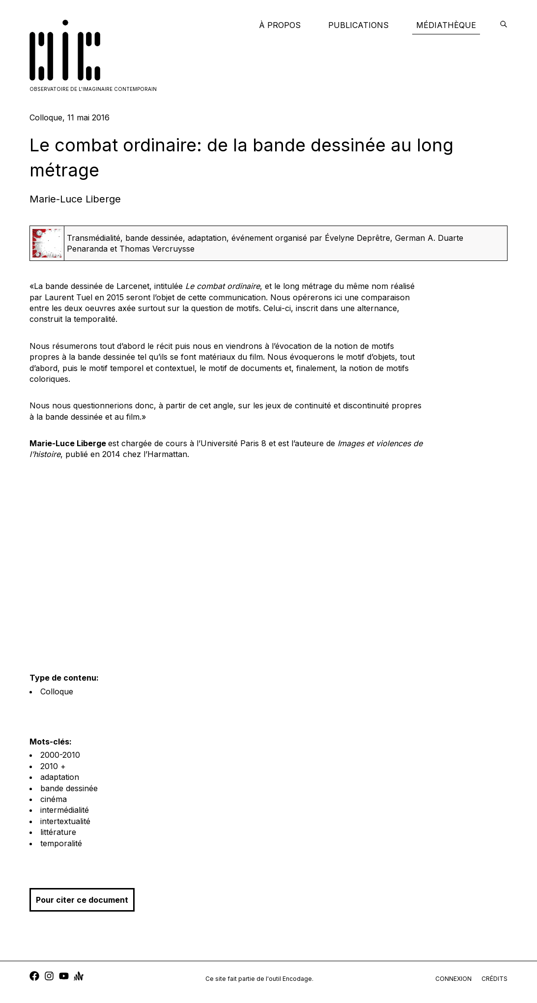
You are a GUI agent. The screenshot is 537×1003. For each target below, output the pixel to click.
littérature (58, 832)
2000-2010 (60, 755)
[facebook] (34, 977)
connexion (453, 978)
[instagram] (49, 977)
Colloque (56, 691)
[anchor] (79, 977)
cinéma (53, 799)
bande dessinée (69, 788)
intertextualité (65, 821)
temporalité (61, 843)
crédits (494, 978)
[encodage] (504, 25)
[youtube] (64, 977)
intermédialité (64, 810)
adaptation (59, 777)
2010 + (53, 766)
